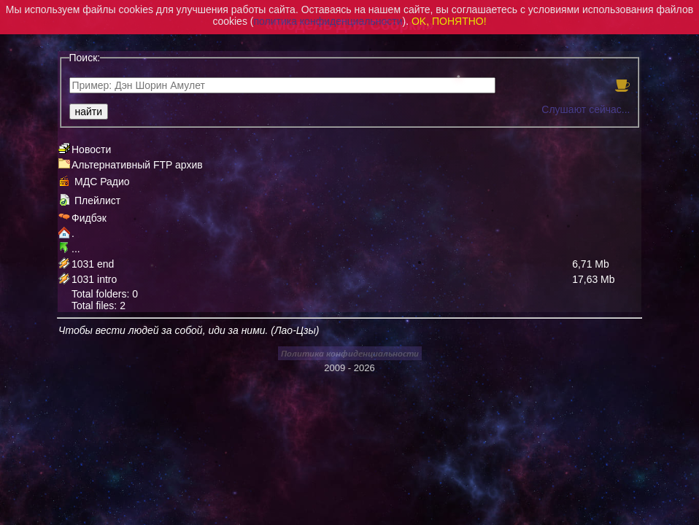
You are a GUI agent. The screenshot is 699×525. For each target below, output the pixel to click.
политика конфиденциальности (327, 21)
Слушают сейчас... (585, 109)
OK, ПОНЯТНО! (449, 21)
